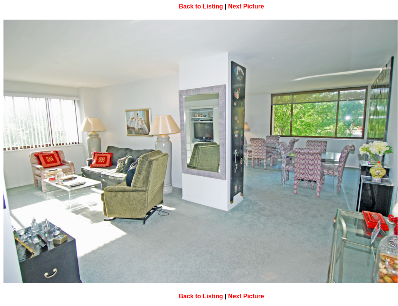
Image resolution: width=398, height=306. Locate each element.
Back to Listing (201, 6)
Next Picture (246, 6)
